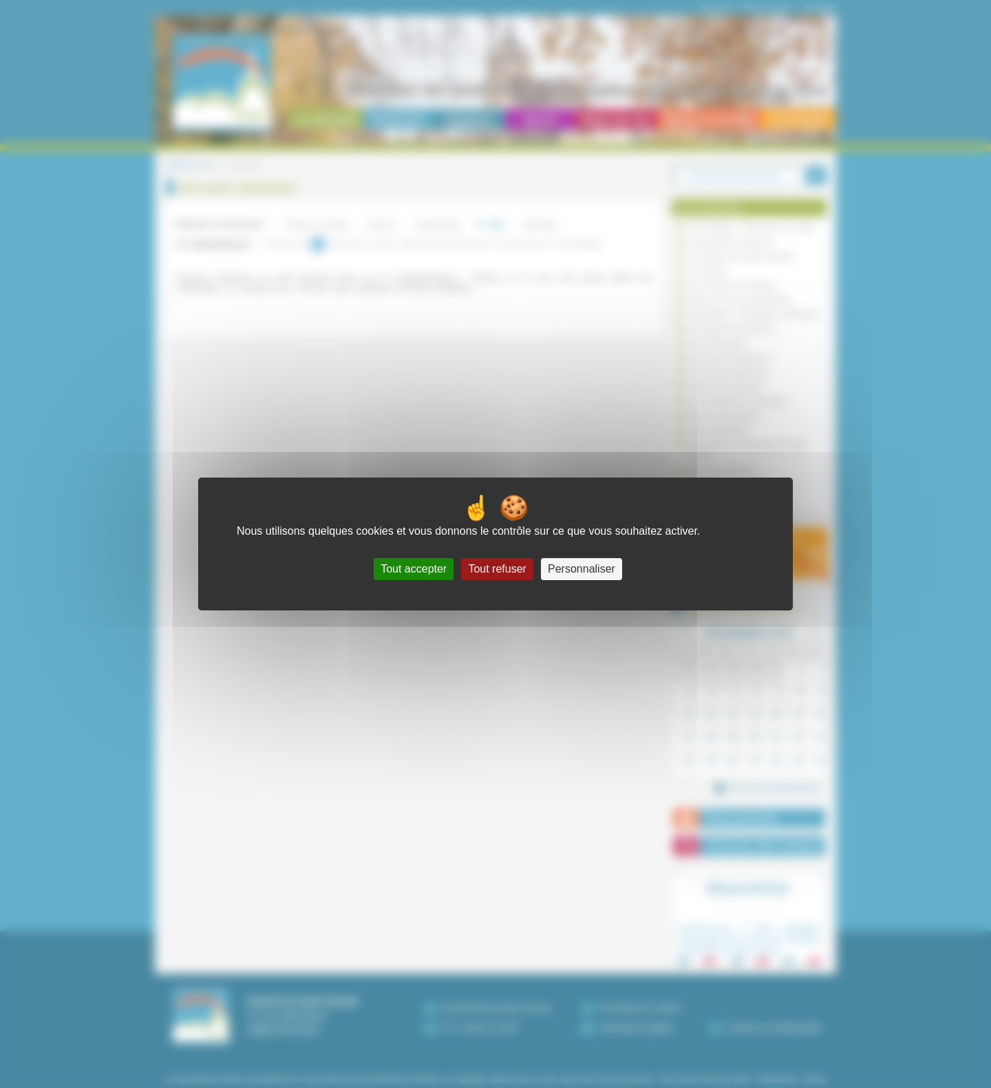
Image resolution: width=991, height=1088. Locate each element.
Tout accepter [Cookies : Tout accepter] (414, 569)
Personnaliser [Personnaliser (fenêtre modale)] (581, 569)
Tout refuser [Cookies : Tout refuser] (497, 569)
